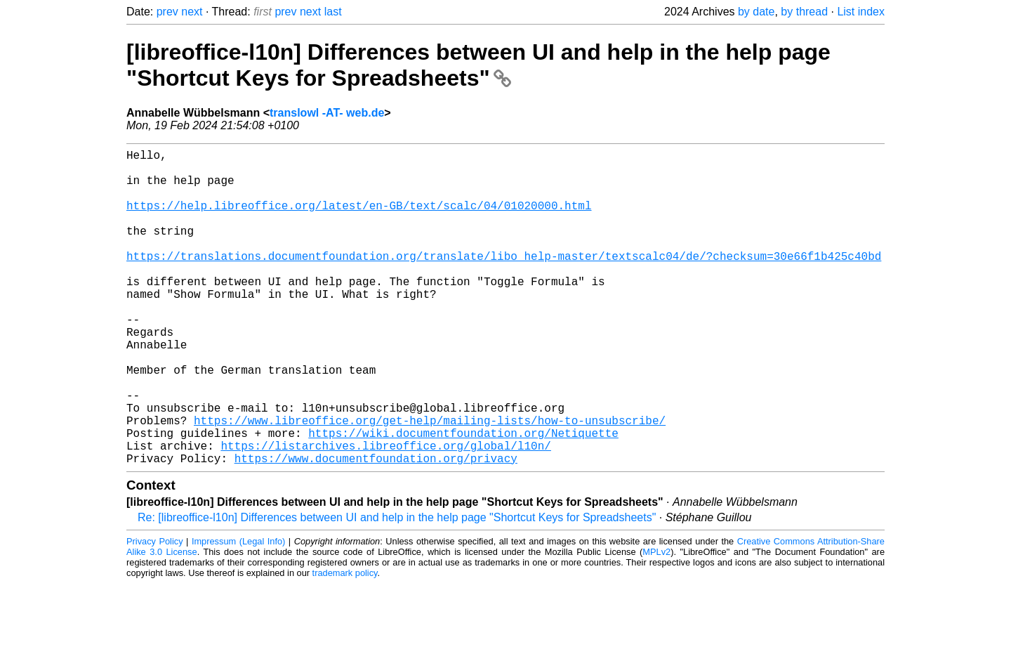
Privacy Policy (154, 611)
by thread (804, 12)
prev (167, 12)
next (191, 12)
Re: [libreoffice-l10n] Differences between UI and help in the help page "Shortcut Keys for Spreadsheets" (397, 588)
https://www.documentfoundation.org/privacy (375, 528)
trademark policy (345, 643)
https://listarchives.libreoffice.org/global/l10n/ (385, 513)
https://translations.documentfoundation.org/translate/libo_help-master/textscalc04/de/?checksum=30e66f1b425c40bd (503, 281)
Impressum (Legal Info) (238, 611)
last (333, 12)
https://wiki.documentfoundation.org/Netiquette (463, 497)
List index (861, 12)
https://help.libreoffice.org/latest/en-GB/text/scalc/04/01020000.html (358, 219)
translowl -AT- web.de (327, 113)
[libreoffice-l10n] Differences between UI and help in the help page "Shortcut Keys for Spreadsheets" (478, 65)
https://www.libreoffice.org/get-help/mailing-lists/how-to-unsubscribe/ (430, 482)
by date (756, 12)
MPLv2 (656, 622)
